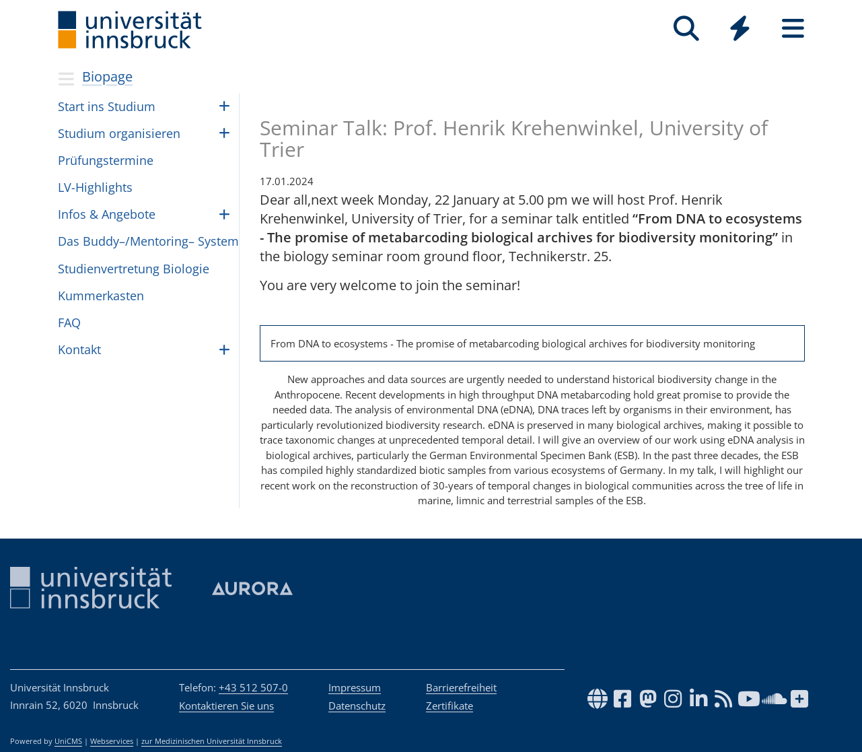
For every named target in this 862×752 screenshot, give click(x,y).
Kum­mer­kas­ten (101, 295)
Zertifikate (449, 705)
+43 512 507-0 (253, 687)
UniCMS (68, 741)
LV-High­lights (95, 187)
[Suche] (686, 28)
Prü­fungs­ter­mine (105, 160)
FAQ (69, 322)
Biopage (107, 76)
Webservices (111, 741)
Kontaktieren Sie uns (226, 705)
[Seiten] (793, 28)
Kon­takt (79, 349)
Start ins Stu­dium (106, 106)
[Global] (740, 30)
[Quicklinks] (739, 28)
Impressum (354, 687)
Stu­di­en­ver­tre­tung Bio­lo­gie (133, 269)
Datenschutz (357, 705)
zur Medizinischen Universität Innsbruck (211, 741)
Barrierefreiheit (461, 687)
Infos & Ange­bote (106, 214)
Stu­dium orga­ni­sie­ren (119, 133)
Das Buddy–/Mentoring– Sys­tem (148, 241)
